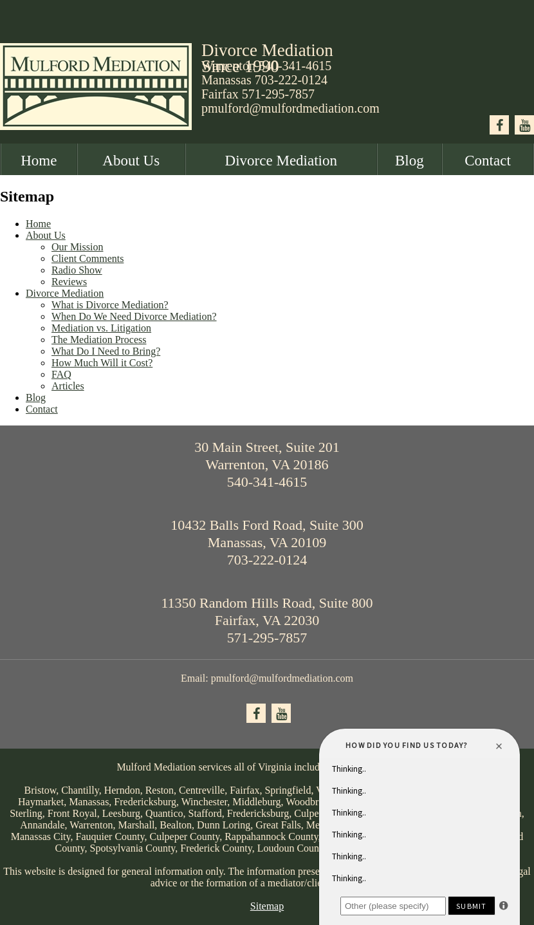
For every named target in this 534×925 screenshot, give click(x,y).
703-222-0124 (291, 80)
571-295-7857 (278, 94)
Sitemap (267, 906)
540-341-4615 (267, 482)
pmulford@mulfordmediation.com (290, 108)
